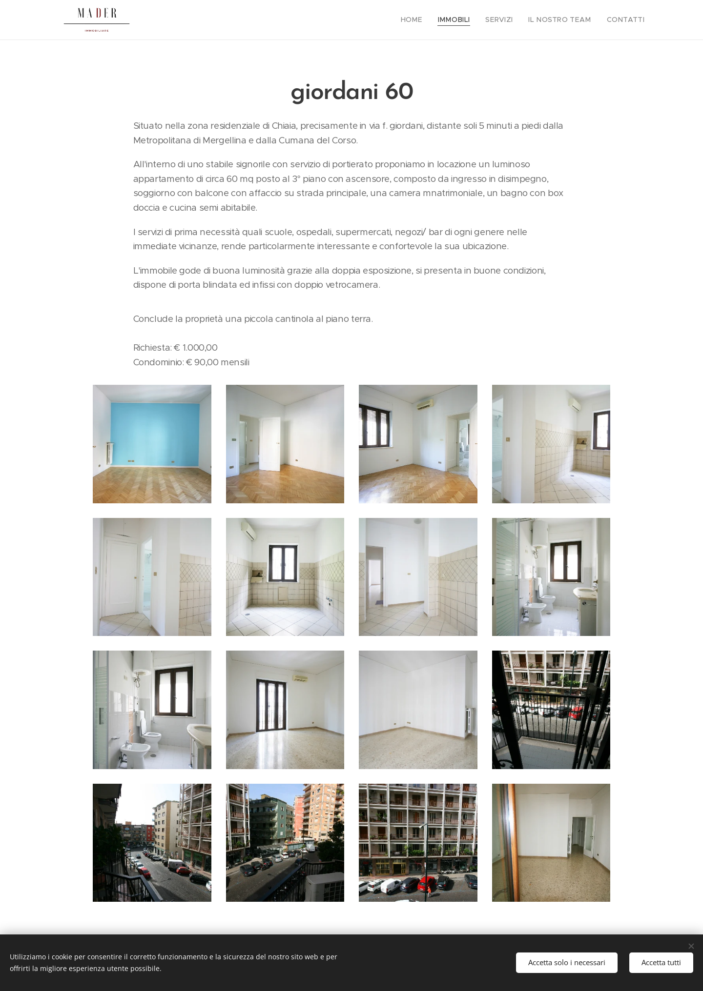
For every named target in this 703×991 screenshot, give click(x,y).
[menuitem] (428, 20)
